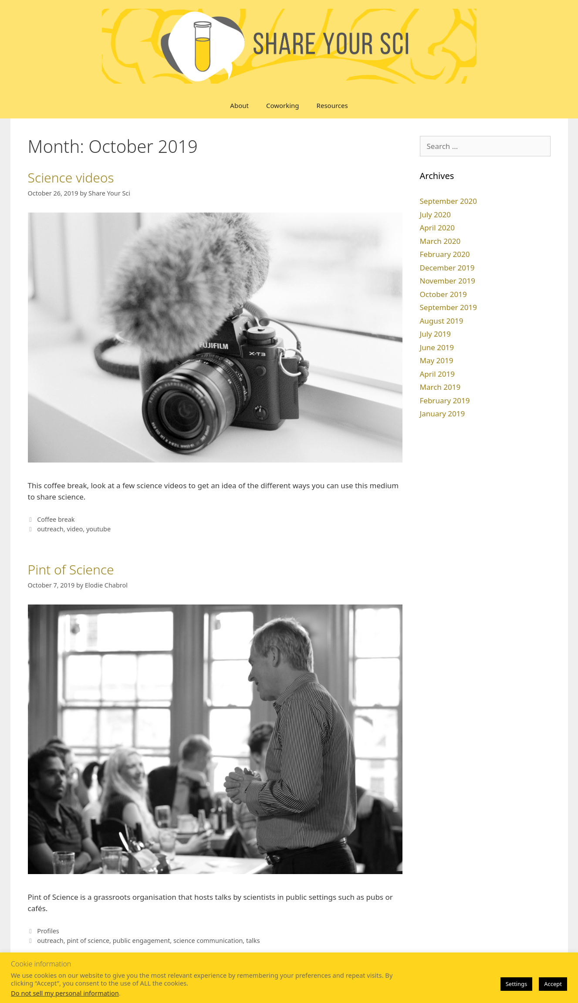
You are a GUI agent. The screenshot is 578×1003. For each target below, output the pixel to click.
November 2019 (447, 281)
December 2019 (447, 268)
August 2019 (441, 321)
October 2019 (443, 294)
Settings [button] (516, 984)
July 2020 (435, 214)
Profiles (48, 931)
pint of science (88, 940)
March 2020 (440, 241)
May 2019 (436, 360)
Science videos (71, 177)
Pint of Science (71, 569)
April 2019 (437, 374)
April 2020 (437, 228)
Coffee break (55, 519)
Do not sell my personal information (65, 993)
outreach (50, 529)
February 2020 (445, 254)
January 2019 (442, 414)
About (239, 105)
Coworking (282, 105)
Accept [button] (553, 984)
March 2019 (440, 387)
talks (253, 940)
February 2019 (445, 400)
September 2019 (448, 307)
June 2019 (437, 347)
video (75, 529)
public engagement (141, 940)
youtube (98, 529)
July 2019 (435, 334)
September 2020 (448, 201)
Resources (332, 105)
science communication (208, 940)
